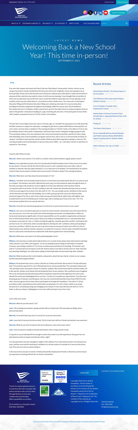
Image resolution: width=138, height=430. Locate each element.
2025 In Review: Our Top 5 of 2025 (109, 147)
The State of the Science (107, 128)
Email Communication (84, 422)
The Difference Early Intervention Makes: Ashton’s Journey (108, 100)
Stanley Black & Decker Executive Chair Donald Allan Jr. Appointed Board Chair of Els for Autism (110, 116)
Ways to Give (74, 23)
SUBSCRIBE (84, 373)
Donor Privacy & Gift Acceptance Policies (59, 422)
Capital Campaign (118, 13)
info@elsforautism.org (109, 407)
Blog (11, 82)
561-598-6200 (29, 2)
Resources (48, 23)
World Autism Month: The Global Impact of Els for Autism (109, 92)
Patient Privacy (99, 422)
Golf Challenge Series (91, 23)
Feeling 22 (102, 123)
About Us (15, 23)
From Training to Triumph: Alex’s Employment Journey (106, 107)
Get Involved (61, 23)
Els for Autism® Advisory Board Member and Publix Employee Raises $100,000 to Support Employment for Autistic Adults (108, 137)
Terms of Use (38, 422)
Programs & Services (31, 23)
